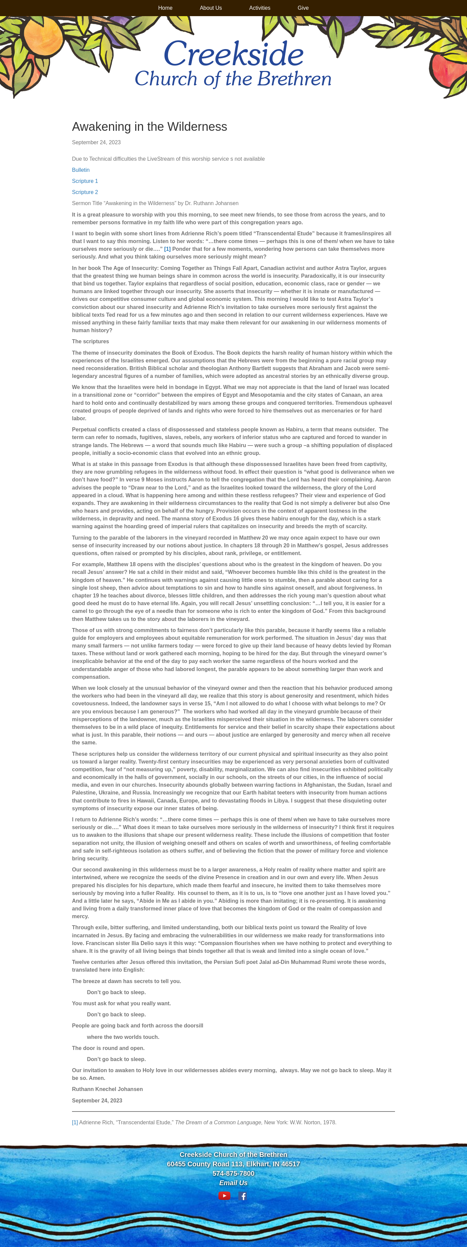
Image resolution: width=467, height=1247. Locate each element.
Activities (260, 8)
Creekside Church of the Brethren (233, 1154)
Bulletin (80, 170)
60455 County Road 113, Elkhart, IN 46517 (233, 1164)
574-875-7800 (234, 1173)
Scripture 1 (85, 181)
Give (303, 8)
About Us (211, 8)
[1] (75, 1122)
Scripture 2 (85, 192)
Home (165, 8)
